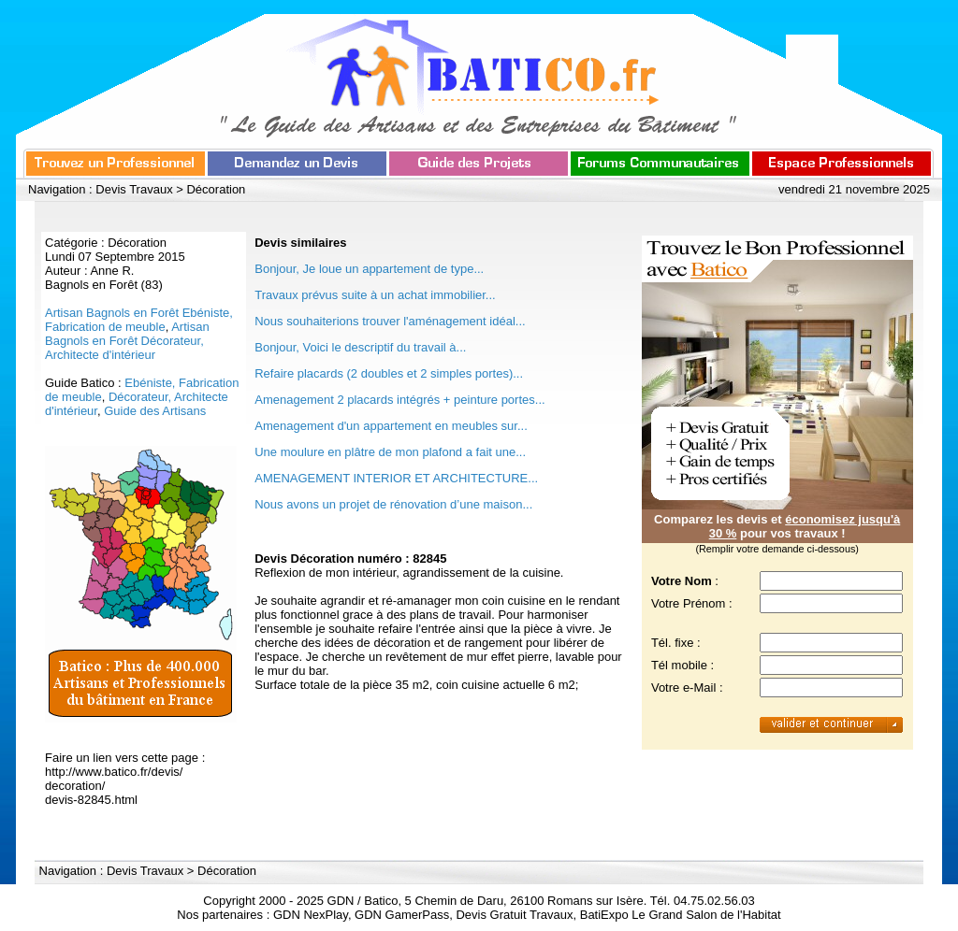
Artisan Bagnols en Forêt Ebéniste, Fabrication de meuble (139, 320)
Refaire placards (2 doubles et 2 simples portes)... (388, 373)
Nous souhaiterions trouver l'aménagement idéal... (389, 321)
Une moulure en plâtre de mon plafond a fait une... (390, 452)
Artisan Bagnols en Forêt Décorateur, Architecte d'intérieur (127, 341)
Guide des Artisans (155, 411)
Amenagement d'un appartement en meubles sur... (391, 426)
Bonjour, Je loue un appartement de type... (369, 269)
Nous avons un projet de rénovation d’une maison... (393, 504)
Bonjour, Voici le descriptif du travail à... (360, 347)
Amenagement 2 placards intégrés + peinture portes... (399, 400)
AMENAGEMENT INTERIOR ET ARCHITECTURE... (396, 478)
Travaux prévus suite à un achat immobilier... (374, 295)
